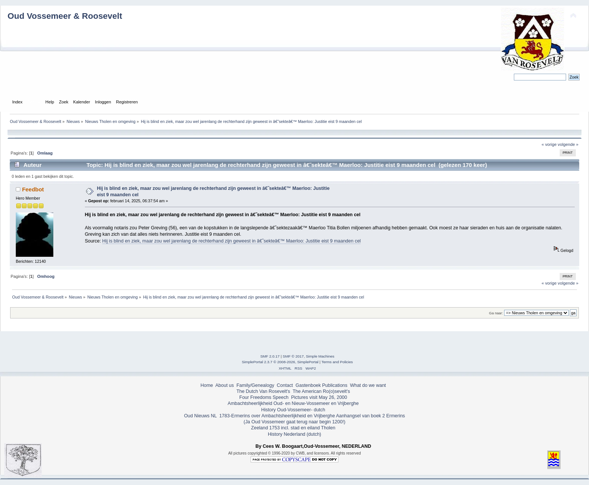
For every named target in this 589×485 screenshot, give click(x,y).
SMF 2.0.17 (270, 356)
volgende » (568, 144)
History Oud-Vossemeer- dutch (293, 409)
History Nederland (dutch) (294, 434)
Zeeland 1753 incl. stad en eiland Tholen (293, 427)
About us (224, 385)
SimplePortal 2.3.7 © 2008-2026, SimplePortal (280, 362)
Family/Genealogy (255, 385)
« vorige (549, 144)
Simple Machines (320, 356)
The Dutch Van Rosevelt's (263, 391)
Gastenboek (308, 385)
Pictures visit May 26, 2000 (319, 397)
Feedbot (33, 189)
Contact (285, 385)
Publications (334, 385)
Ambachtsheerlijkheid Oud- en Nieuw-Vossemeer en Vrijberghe (293, 403)
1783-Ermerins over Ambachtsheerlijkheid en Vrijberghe (276, 415)
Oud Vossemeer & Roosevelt (65, 16)
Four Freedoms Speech (263, 397)
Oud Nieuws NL (200, 415)
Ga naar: (496, 313)
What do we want (368, 385)
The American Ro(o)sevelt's (321, 391)
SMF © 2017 (293, 356)
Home (207, 385)
